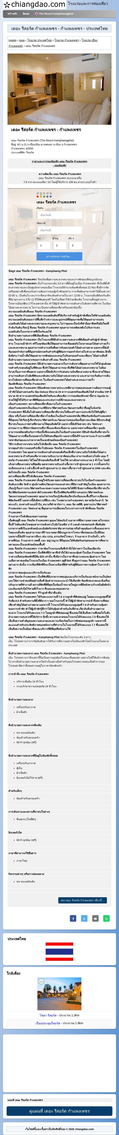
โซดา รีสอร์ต (48, 1015)
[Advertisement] (59, 1063)
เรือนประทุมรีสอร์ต (48, 1023)
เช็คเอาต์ (40, 223)
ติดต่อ (26, 13)
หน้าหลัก (12, 13)
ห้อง (38, 238)
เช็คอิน (39, 208)
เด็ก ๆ (71, 238)
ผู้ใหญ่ (55, 238)
